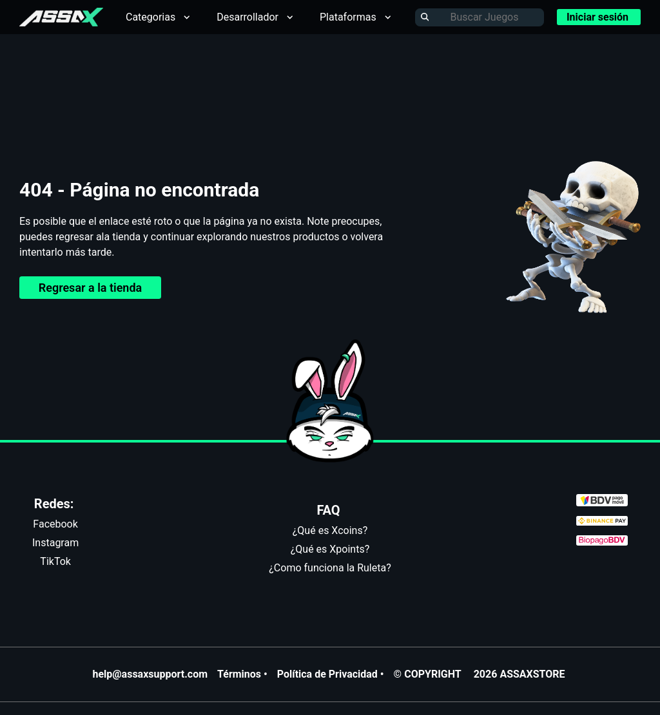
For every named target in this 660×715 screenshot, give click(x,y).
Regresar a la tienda (90, 287)
